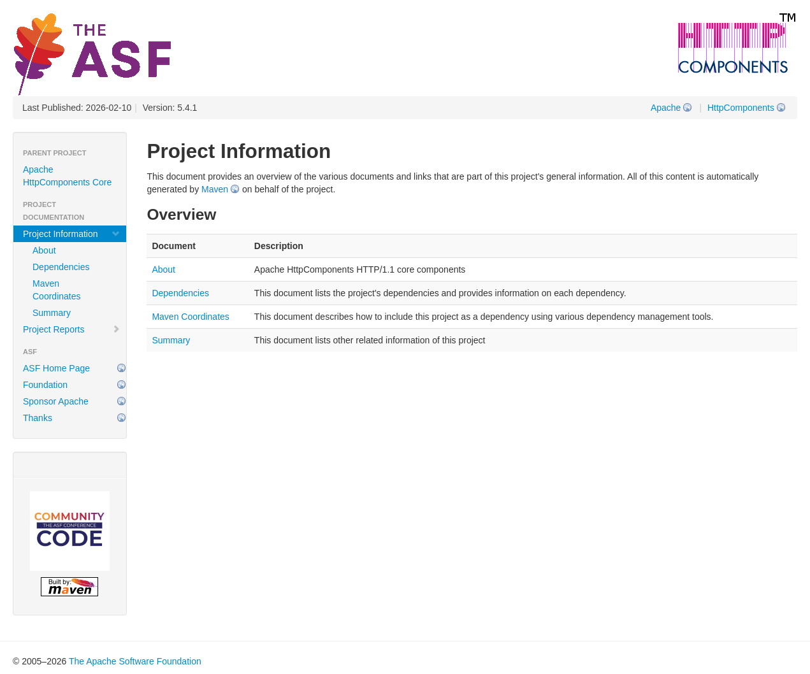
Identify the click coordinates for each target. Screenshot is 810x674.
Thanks (37, 418)
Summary (52, 313)
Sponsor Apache (56, 401)
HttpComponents (740, 108)
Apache (666, 108)
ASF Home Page (56, 368)
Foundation (45, 385)
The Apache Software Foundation (135, 661)
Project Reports (71, 329)
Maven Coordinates (57, 289)
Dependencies (61, 267)
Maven (214, 189)
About (44, 250)
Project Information (71, 234)
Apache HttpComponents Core (67, 175)
